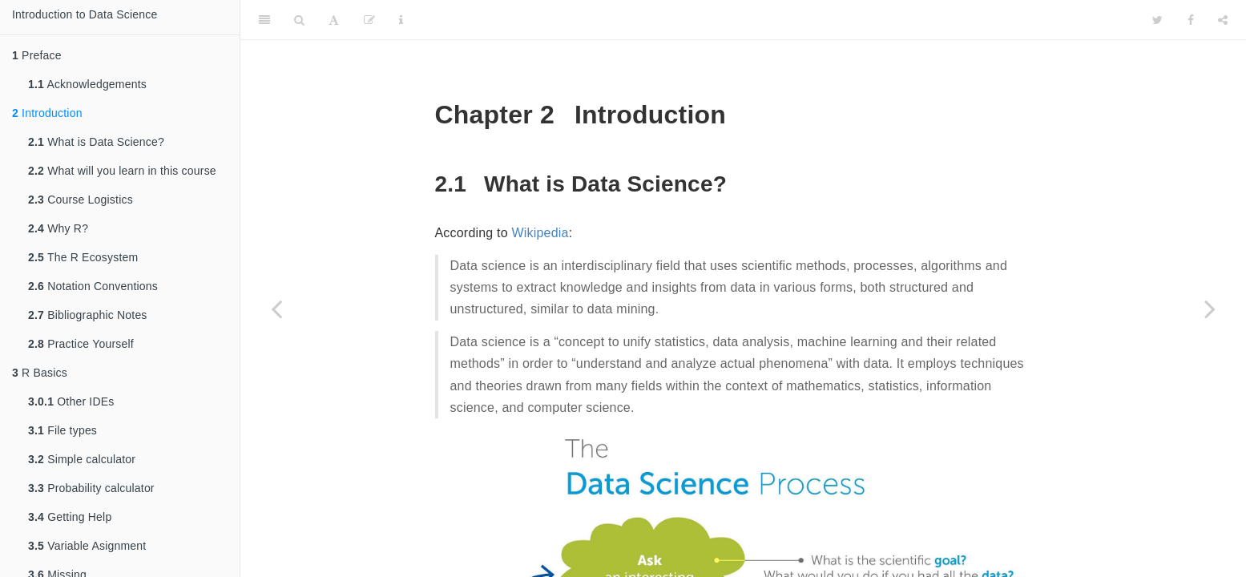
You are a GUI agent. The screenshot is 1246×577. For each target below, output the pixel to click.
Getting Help (69, 516)
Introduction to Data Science (84, 14)
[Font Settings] (334, 20)
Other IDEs (71, 401)
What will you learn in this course (122, 170)
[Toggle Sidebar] (264, 20)
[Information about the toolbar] (401, 20)
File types (62, 430)
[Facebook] (1190, 20)
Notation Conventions (93, 286)
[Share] (1223, 20)
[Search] (299, 20)
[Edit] (369, 20)
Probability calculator (91, 488)
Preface (37, 55)
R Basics (39, 372)
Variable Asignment (87, 545)
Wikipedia (539, 233)
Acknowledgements (87, 84)
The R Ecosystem (83, 257)
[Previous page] (276, 308)
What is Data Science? (96, 141)
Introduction (47, 113)
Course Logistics (80, 199)
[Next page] (1210, 308)
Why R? (58, 228)
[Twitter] (1157, 20)
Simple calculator (81, 459)
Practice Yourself (81, 343)
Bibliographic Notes (87, 315)
